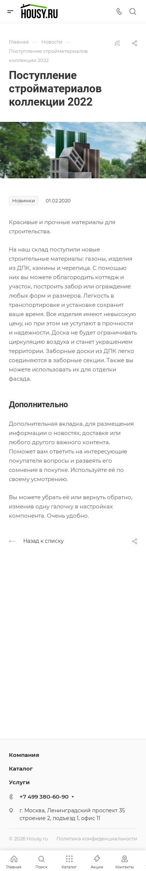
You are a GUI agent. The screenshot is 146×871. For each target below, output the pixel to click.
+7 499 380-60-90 (44, 796)
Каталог (21, 768)
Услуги (19, 782)
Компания (24, 754)
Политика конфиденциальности (96, 838)
